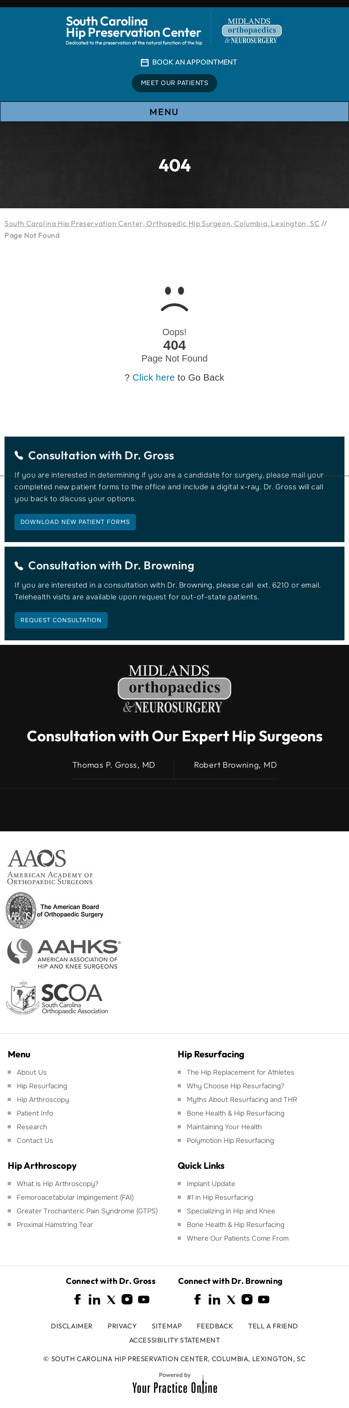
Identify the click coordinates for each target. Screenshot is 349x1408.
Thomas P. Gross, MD (113, 765)
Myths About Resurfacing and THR (242, 1099)
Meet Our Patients (175, 83)
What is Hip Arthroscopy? (58, 1183)
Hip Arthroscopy (43, 1099)
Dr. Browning (159, 565)
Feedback (215, 1326)
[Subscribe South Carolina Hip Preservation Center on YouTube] (144, 1299)
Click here (154, 377)
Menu (174, 112)
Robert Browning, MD (235, 765)
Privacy (122, 1326)
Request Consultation (61, 620)
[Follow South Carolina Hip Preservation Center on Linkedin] (94, 1299)
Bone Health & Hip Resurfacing (235, 1113)
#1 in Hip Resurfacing (220, 1197)
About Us (32, 1072)
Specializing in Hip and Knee (231, 1211)
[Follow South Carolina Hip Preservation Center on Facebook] (78, 1299)
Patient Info (35, 1113)
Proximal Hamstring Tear (55, 1224)
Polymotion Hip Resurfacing (230, 1140)
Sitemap (167, 1326)
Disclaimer (72, 1326)
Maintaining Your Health (224, 1126)
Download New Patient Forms (75, 522)
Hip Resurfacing (42, 1086)
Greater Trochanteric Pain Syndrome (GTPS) (87, 1211)
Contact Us (35, 1140)
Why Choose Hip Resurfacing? (235, 1086)
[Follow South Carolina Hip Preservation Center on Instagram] (127, 1299)
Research (32, 1126)
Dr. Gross (149, 455)
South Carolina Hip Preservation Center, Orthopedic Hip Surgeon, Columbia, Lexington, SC (162, 223)
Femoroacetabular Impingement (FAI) (75, 1197)
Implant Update (211, 1183)
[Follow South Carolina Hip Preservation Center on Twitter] (111, 1299)
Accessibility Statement (174, 1340)
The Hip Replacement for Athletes (240, 1072)
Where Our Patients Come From (238, 1238)
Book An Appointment (194, 61)
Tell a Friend (273, 1326)
